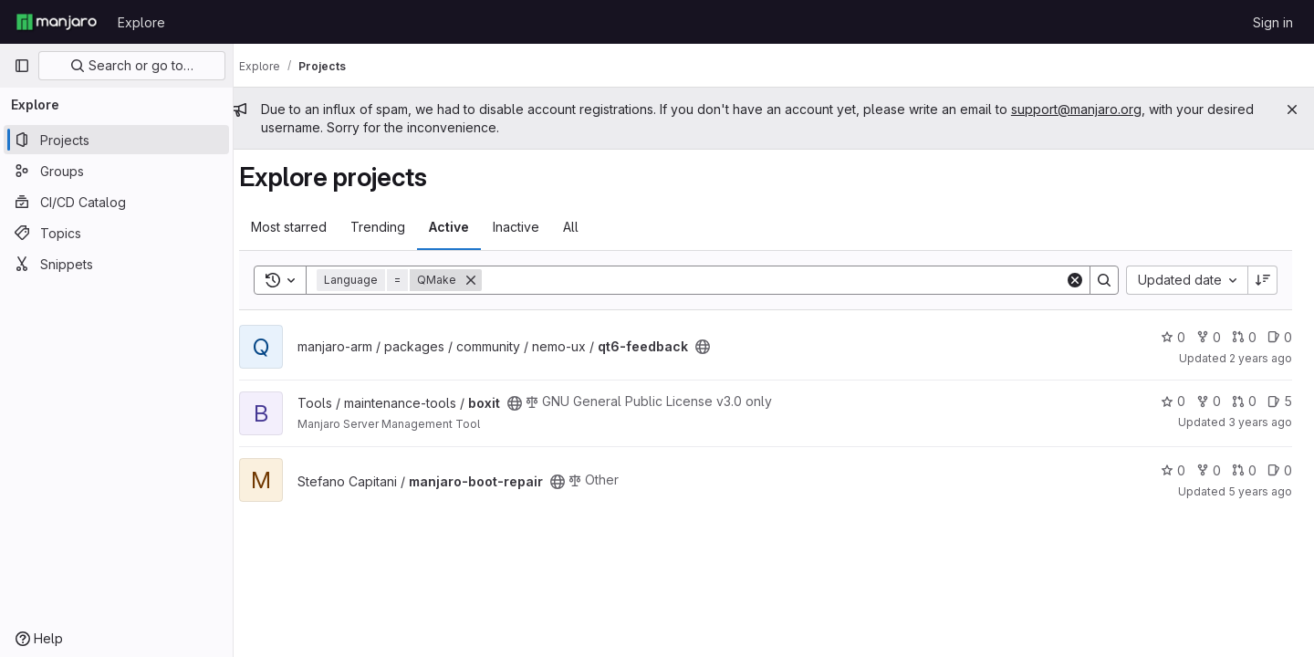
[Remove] (487, 280)
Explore (141, 22)
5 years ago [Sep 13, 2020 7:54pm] (1260, 491)
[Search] (781, 280)
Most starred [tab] (305, 227)
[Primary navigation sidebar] (21, 65)
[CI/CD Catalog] (116, 201)
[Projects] (116, 139)
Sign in (1273, 22)
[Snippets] (116, 263)
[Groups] (116, 170)
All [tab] (587, 227)
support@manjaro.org (1092, 109)
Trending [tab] (394, 227)
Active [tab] (465, 227)
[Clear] (1075, 280)
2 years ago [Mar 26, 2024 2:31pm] (1260, 358)
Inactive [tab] (532, 227)
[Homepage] (56, 21)
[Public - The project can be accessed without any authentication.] (719, 346)
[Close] (1292, 109)
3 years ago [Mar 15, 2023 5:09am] (1260, 422)
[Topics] (116, 232)
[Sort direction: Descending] (1263, 280)
